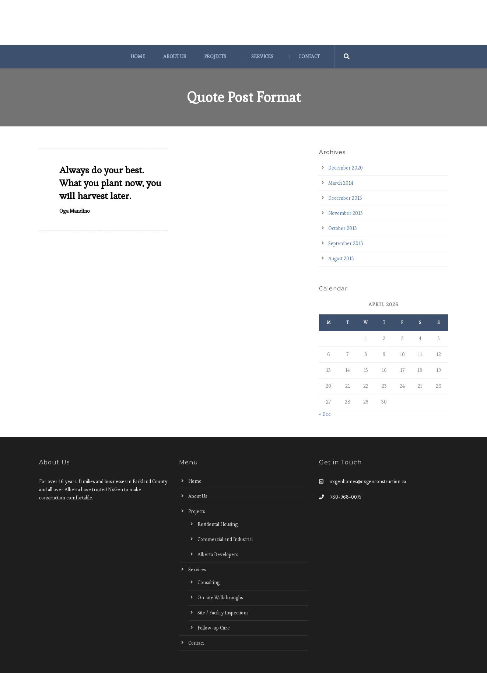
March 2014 (340, 183)
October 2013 (342, 228)
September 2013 (345, 243)
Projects (215, 56)
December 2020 (345, 168)
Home (137, 56)
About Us (174, 56)
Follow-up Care (213, 628)
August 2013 (341, 258)
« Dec (324, 414)
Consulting (208, 582)
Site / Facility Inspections (222, 613)
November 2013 (345, 213)
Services (262, 56)
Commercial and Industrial (225, 539)
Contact (309, 56)
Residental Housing (217, 524)
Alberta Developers (217, 554)
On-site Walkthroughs (220, 597)
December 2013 (345, 198)
